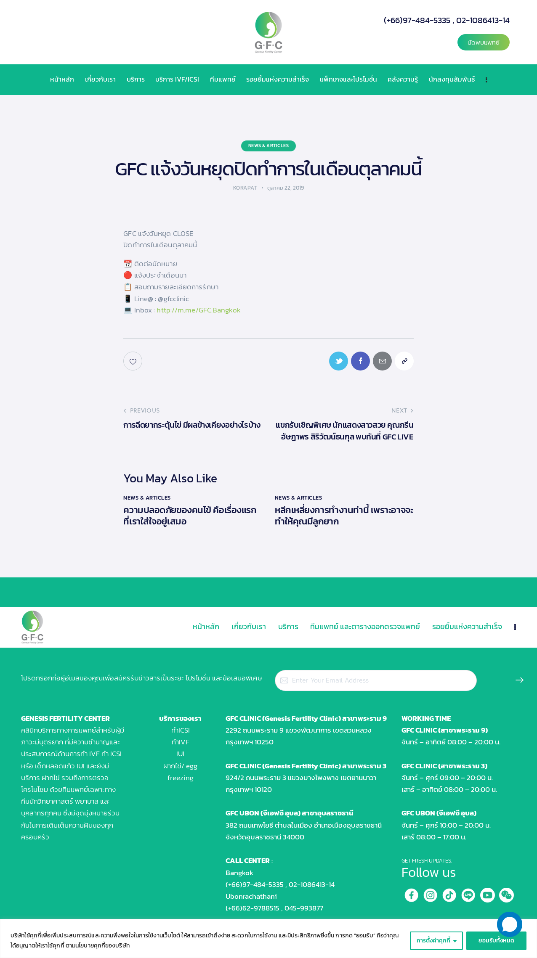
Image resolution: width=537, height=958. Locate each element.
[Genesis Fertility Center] (72, 871)
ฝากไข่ (51, 777)
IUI (180, 753)
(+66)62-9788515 (252, 907)
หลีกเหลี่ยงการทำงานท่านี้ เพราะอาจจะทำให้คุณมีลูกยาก (344, 515)
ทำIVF (180, 741)
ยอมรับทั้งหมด (496, 940)
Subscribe (517, 682)
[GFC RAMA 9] (34, 871)
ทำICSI (180, 730)
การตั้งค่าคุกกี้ (433, 940)
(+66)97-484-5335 (417, 20)
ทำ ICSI (111, 753)
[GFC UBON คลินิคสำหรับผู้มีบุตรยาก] (111, 871)
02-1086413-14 (483, 20)
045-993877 (303, 907)
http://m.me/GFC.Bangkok (198, 309)
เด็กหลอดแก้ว (55, 765)
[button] (483, 42)
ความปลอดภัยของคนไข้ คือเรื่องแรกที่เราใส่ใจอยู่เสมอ (189, 515)
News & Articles (268, 145)
